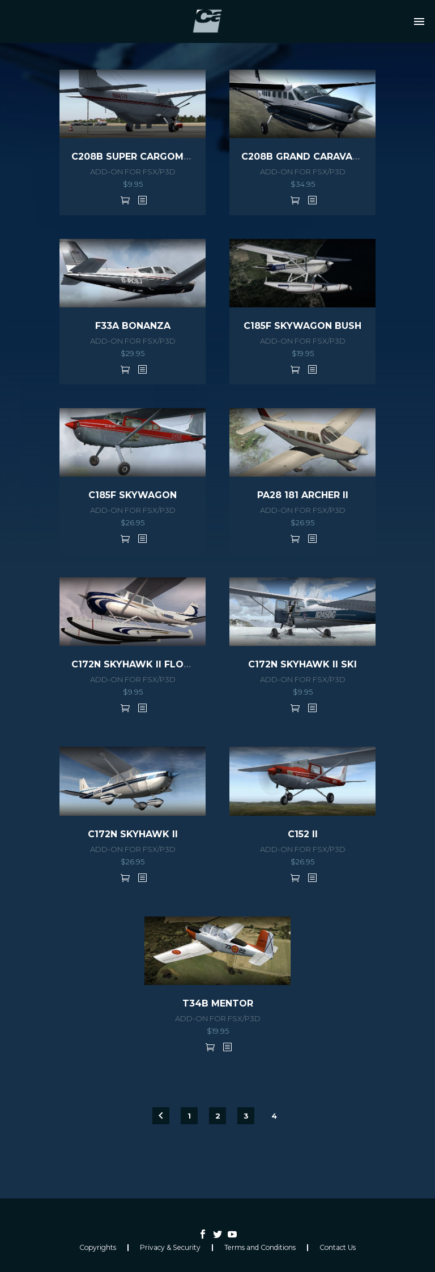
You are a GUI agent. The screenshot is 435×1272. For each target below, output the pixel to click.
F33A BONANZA (132, 325)
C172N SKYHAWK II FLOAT (134, 664)
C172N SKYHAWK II (133, 834)
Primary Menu (419, 21)
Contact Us (337, 1247)
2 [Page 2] (217, 1115)
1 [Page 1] (189, 1115)
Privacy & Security (170, 1247)
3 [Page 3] (246, 1115)
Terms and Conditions (260, 1247)
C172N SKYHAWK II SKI (302, 664)
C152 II (303, 834)
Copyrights (97, 1247)
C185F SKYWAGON (132, 495)
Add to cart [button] (125, 200)
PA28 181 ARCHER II (302, 495)
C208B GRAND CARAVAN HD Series (326, 156)
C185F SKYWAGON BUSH (302, 325)
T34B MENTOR (217, 1003)
